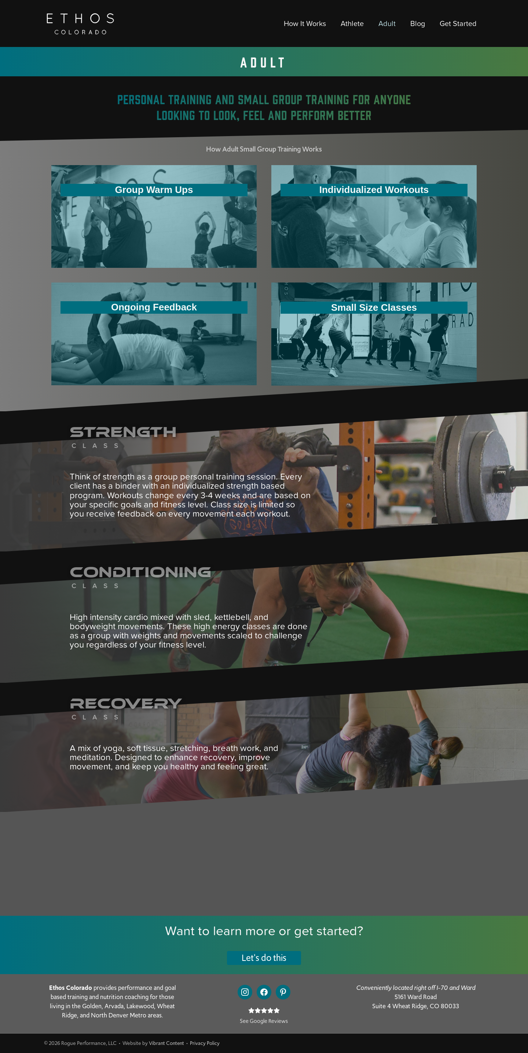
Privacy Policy (206, 1043)
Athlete (352, 23)
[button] (264, 958)
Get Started (458, 23)
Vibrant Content (167, 1043)
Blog (417, 23)
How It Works (305, 23)
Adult (387, 23)
